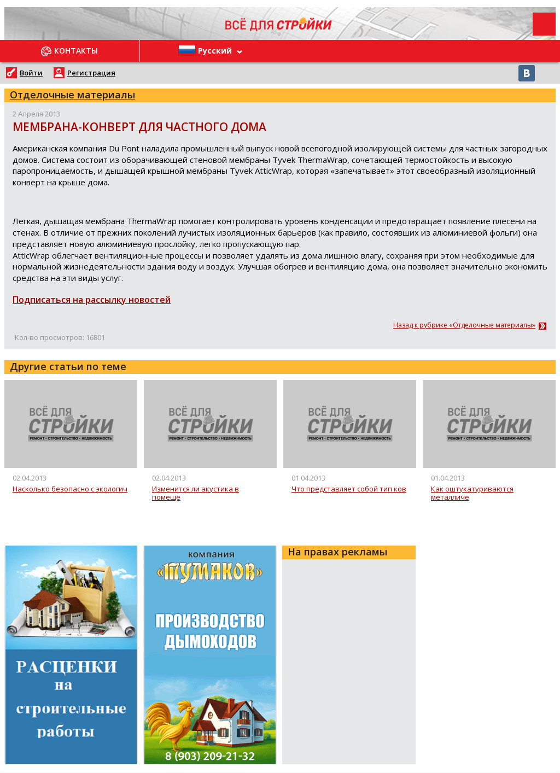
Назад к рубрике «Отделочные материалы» (464, 325)
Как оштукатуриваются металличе (472, 493)
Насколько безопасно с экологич (70, 489)
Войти (31, 73)
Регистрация (91, 73)
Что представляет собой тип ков (348, 489)
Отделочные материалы (72, 94)
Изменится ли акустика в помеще (195, 493)
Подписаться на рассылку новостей (92, 300)
